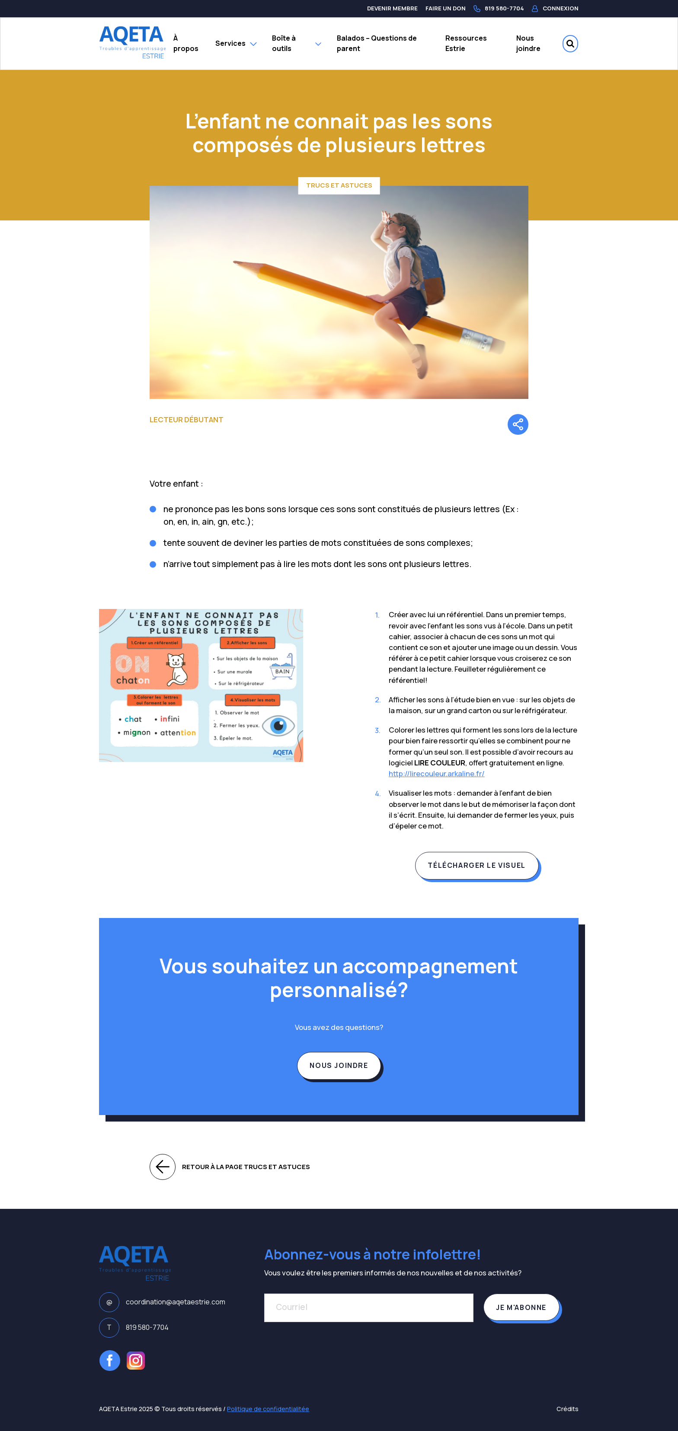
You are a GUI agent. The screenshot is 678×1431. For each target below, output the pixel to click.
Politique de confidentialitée (268, 1409)
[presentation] (330, 1353)
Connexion (555, 8)
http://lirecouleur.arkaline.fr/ (437, 773)
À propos (185, 43)
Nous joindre (528, 43)
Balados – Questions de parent (377, 43)
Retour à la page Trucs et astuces (230, 1167)
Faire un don (445, 8)
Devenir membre (392, 8)
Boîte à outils (296, 43)
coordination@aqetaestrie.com (162, 1302)
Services (236, 43)
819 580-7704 (498, 8)
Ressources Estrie (466, 43)
